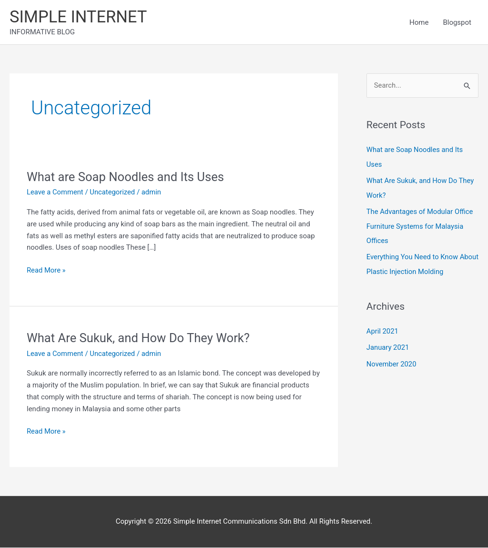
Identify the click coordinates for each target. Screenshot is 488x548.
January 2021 (388, 345)
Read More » (46, 270)
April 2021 (382, 329)
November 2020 (391, 361)
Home (418, 22)
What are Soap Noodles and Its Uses (127, 177)
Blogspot (457, 22)
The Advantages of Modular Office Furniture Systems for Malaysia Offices (420, 225)
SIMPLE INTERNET (79, 17)
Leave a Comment (55, 193)
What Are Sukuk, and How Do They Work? (140, 338)
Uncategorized (113, 193)
